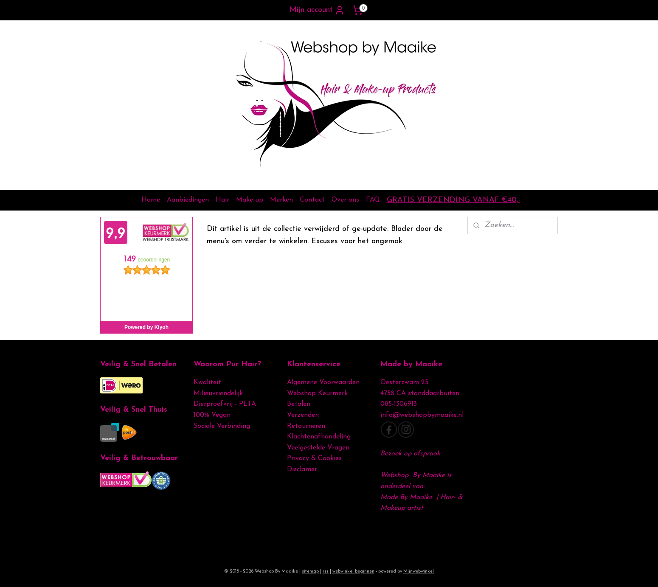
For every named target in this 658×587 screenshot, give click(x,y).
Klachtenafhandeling (319, 436)
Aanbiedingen (188, 200)
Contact (312, 200)
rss (326, 571)
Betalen (298, 404)
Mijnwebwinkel (418, 571)
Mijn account (317, 10)
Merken (281, 200)
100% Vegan (212, 415)
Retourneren (306, 426)
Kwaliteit (207, 382)
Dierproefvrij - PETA (225, 404)
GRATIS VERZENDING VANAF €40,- (453, 200)
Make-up (249, 200)
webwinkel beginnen (353, 571)
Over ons (345, 200)
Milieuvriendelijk (218, 393)
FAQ (373, 200)
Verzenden (303, 415)
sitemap (310, 571)
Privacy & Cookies (315, 458)
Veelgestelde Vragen (318, 447)
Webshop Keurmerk (317, 393)
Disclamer (302, 469)
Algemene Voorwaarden (323, 382)
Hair (222, 200)
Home (150, 200)
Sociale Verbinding (222, 426)
